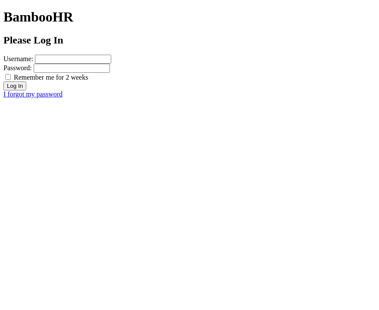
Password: (17, 67)
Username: (18, 58)
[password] (72, 68)
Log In (15, 86)
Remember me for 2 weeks (51, 77)
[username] (73, 59)
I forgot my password (33, 94)
